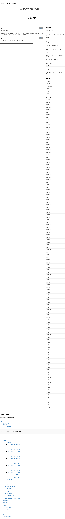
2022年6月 (48, 189)
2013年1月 (48, 399)
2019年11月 (48, 249)
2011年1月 (48, 404)
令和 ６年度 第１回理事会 (14, 456)
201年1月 (48, 407)
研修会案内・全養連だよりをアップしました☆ (54, 55)
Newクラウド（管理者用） (6, 426)
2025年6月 (48, 117)
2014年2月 (48, 372)
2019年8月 (48, 254)
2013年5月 (48, 394)
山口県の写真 (48, 91)
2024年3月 (48, 144)
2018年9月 (48, 279)
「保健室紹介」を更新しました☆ (52, 45)
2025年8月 (48, 114)
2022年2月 (48, 197)
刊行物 (47, 88)
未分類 (41, 28)
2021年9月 (48, 209)
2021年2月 (48, 222)
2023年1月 (48, 172)
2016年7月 (48, 319)
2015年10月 (48, 334)
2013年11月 (48, 379)
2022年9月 (48, 182)
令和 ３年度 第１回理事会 (14, 477)
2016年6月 (48, 322)
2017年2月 (48, 307)
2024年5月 (48, 139)
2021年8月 (48, 212)
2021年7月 (48, 214)
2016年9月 (48, 314)
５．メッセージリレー (10, 486)
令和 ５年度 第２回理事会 (14, 461)
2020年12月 (48, 224)
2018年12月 (48, 272)
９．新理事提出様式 (9, 496)
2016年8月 (48, 317)
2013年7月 (48, 389)
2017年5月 (48, 302)
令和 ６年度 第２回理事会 (14, 454)
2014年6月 (48, 364)
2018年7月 (48, 284)
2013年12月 (48, 377)
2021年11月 (48, 204)
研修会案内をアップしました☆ (52, 63)
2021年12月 (48, 202)
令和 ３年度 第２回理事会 (14, 475)
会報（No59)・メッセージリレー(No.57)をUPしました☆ (55, 50)
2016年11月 (48, 312)
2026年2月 (48, 102)
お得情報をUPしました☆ (7, 31)
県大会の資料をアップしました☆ (52, 59)
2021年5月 (48, 217)
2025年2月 (48, 124)
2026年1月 (48, 104)
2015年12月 (48, 332)
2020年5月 (48, 239)
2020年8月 (48, 232)
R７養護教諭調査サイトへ (8, 516)
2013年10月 (48, 382)
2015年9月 (48, 337)
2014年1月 (48, 374)
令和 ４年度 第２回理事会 (14, 468)
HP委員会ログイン (4, 421)
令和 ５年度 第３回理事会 (14, 458)
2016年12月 (48, 309)
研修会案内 (5, 502)
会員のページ (6, 440)
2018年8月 (48, 282)
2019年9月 (48, 252)
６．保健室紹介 (8, 489)
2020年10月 (48, 229)
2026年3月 (48, 99)
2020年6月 (48, 237)
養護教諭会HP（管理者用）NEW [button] (7, 417)
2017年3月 (48, 304)
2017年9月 (48, 299)
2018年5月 (48, 289)
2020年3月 (48, 242)
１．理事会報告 (8, 442)
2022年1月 (48, 199)
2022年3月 (48, 194)
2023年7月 (48, 159)
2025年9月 (48, 112)
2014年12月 (48, 354)
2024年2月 (48, 147)
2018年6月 (48, 287)
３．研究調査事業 (9, 482)
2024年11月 (48, 129)
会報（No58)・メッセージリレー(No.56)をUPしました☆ (55, 73)
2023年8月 (48, 157)
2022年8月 (48, 184)
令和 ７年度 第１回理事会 (14, 449)
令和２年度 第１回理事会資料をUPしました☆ (13, 40)
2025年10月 (48, 109)
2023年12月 (48, 149)
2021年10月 (48, 207)
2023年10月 (48, 154)
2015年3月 (48, 347)
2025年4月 (48, 119)
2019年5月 (48, 262)
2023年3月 (48, 167)
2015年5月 (48, 344)
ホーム (4, 438)
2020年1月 (48, 247)
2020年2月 (48, 244)
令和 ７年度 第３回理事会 (14, 444)
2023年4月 (48, 164)
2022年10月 (48, 179)
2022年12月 (48, 174)
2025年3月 (48, 122)
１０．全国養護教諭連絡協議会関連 (12, 498)
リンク (4, 514)
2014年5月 (48, 367)
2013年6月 (48, 392)
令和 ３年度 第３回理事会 (14, 472)
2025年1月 (48, 127)
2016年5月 (48, 324)
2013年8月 (48, 387)
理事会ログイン (3, 424)
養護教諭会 (5, 500)
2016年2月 (48, 329)
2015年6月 (48, 342)
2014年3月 (48, 369)
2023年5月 (48, 162)
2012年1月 (48, 402)
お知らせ (48, 83)
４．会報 (7, 484)
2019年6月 (48, 259)
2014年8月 (48, 362)
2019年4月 (48, 264)
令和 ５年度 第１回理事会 (14, 463)
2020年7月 (48, 234)
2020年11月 (48, 227)
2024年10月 (48, 132)
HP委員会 (48, 81)
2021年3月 (48, 219)
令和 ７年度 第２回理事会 (14, 447)
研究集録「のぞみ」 (9, 509)
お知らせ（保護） (49, 86)
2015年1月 (48, 352)
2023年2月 (48, 169)
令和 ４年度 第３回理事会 (14, 465)
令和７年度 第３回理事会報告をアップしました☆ (55, 40)
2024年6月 (48, 137)
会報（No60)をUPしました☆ (51, 30)
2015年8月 (48, 339)
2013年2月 (48, 397)
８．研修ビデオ (8, 493)
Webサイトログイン (4, 419)
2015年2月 (48, 349)
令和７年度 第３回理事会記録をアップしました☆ (55, 35)
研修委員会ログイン (4, 423)
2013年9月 (48, 384)
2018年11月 (48, 274)
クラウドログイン (4, 420)
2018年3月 (48, 292)
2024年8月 (48, 134)
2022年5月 (48, 192)
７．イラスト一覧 (9, 491)
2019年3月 (48, 267)
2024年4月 (48, 142)
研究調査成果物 (8, 512)
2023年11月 (48, 152)
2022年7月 (48, 187)
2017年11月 (48, 297)
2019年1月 (48, 269)
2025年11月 (48, 107)
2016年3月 (48, 327)
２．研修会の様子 (9, 479)
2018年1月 (48, 294)
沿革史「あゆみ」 (9, 507)
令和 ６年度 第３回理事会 (14, 451)
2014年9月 (48, 359)
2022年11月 (48, 177)
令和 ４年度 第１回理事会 (14, 470)
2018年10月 (48, 277)
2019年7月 (48, 257)
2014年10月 (48, 357)
